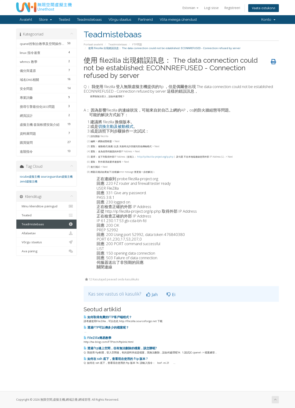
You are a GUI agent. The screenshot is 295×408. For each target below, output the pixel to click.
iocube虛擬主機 (30, 177)
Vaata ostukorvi (263, 8)
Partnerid (145, 20)
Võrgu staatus (120, 20)
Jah (152, 294)
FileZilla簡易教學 (97, 338)
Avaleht (26, 20)
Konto (268, 20)
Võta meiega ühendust (178, 20)
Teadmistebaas (89, 20)
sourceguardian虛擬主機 (57, 177)
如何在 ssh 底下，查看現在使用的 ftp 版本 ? (116, 359)
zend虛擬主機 (28, 181)
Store (45, 20)
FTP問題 (137, 44)
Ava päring (46, 251)
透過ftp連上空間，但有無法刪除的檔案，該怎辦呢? (120, 348)
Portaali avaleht (93, 44)
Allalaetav (46, 233)
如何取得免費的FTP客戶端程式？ (108, 317)
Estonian (190, 8)
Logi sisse (211, 8)
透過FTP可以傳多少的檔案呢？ (106, 327)
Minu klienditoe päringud (46, 206)
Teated (64, 20)
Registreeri (232, 8)
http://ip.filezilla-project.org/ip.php (155, 156)
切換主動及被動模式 (115, 126)
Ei (171, 294)
